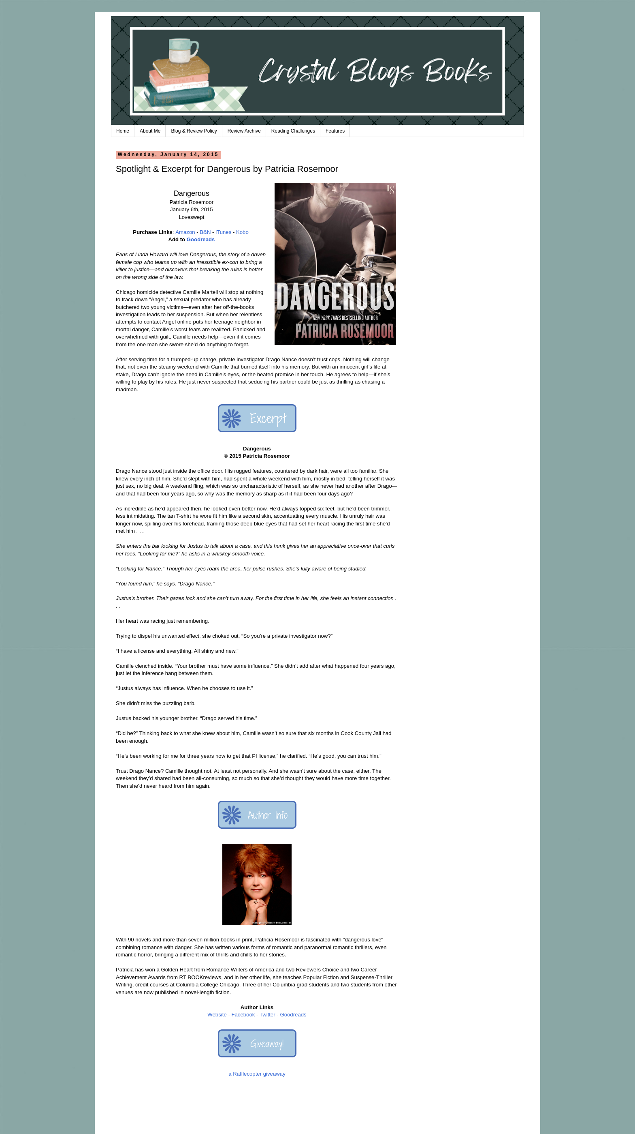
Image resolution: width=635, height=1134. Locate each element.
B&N (205, 232)
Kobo (242, 232)
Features (335, 131)
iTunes (223, 232)
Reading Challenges (293, 131)
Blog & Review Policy (194, 131)
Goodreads (201, 239)
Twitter (267, 1015)
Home (122, 131)
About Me (150, 131)
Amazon (185, 232)
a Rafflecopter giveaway (257, 1074)
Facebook (243, 1015)
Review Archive (244, 131)
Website (216, 1015)
